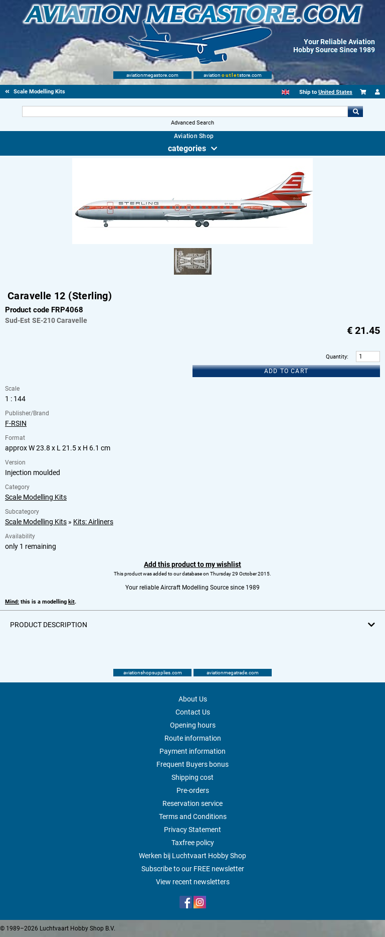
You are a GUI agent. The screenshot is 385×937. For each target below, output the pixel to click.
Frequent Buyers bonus (192, 764)
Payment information (192, 751)
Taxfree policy (192, 843)
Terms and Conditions (193, 816)
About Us (192, 699)
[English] (285, 92)
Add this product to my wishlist (192, 564)
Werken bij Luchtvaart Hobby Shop (192, 856)
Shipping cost (192, 777)
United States (335, 92)
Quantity (336, 357)
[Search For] (184, 111)
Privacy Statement (192, 830)
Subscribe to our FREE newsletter (192, 869)
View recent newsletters (193, 882)
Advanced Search (192, 123)
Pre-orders (192, 790)
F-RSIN (16, 423)
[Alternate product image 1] (192, 275)
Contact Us (192, 712)
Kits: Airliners (93, 522)
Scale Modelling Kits (36, 497)
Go (355, 111)
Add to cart (286, 371)
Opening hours (193, 725)
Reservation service (192, 803)
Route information (192, 738)
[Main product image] (192, 242)
